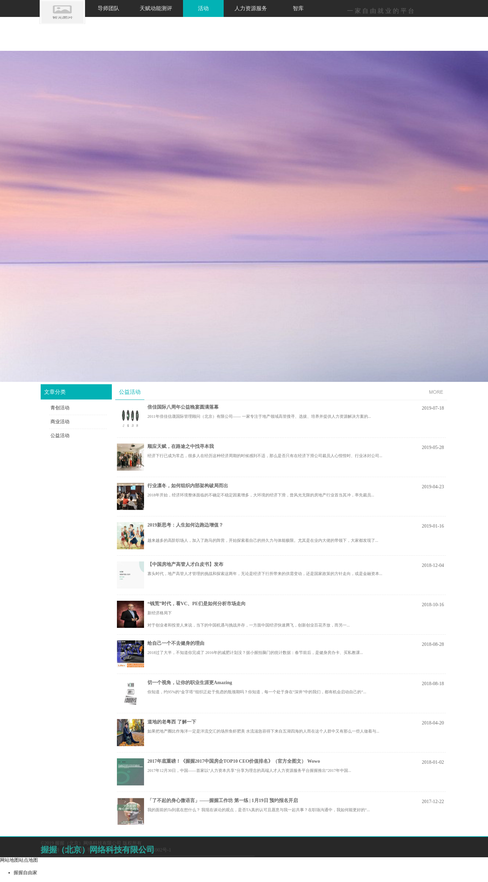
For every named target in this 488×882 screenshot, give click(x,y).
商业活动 (59, 421)
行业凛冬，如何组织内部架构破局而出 (187, 485)
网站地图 (9, 860)
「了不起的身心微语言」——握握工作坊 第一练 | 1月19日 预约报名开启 (222, 800)
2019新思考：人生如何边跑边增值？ (185, 525)
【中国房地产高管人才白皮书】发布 (185, 564)
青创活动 (59, 407)
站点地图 (28, 860)
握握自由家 (25, 872)
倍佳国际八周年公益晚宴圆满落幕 (183, 407)
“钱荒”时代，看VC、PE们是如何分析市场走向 (196, 603)
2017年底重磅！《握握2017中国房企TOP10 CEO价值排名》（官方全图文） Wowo (233, 761)
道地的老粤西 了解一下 (171, 721)
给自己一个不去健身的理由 (175, 643)
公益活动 (59, 435)
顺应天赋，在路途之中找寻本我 (180, 446)
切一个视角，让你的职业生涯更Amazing (189, 682)
